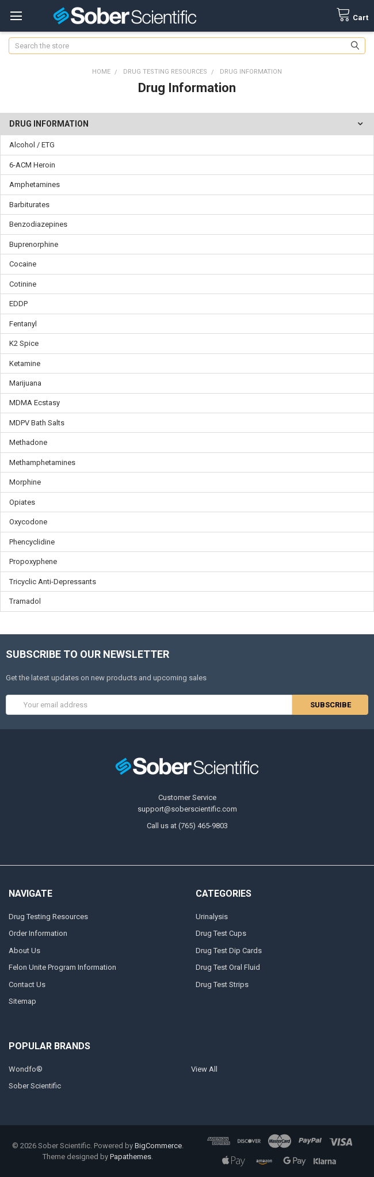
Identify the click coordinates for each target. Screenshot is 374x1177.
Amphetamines (34, 184)
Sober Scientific (35, 1085)
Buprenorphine (33, 244)
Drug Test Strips (222, 984)
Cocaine (22, 264)
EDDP (18, 303)
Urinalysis (212, 916)
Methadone (28, 442)
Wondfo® (26, 1069)
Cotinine (22, 284)
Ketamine (24, 363)
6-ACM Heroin (32, 165)
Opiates (22, 502)
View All (204, 1069)
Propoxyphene (33, 561)
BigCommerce (158, 1145)
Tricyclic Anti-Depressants (52, 581)
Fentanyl (23, 323)
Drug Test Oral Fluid (228, 967)
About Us (24, 950)
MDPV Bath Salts (36, 422)
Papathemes (130, 1156)
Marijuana (25, 383)
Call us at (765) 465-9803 (187, 825)
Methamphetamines (42, 462)
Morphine (25, 482)
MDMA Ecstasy (34, 402)
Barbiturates (29, 204)
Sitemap (22, 1001)
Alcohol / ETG (32, 144)
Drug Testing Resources (48, 916)
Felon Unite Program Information (62, 967)
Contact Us (27, 984)
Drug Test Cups (221, 933)
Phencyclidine (32, 542)
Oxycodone (28, 521)
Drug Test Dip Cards (229, 950)
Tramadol (25, 601)
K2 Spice (24, 343)
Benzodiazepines (38, 224)
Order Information (38, 933)
